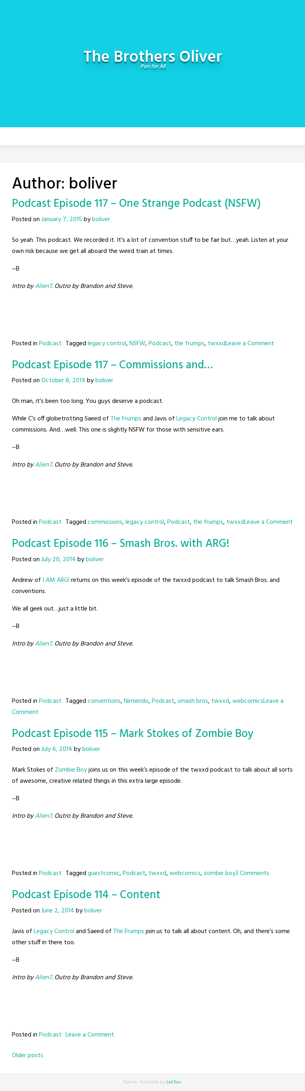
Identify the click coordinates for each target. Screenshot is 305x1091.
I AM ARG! (55, 580)
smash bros (193, 701)
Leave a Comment (250, 343)
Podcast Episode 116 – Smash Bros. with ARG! (121, 544)
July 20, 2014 (58, 559)
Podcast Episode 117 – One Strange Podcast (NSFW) (136, 204)
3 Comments (252, 873)
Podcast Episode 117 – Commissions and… (112, 365)
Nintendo (136, 701)
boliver (101, 219)
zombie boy (220, 873)
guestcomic (104, 873)
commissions (105, 522)
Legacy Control (196, 419)
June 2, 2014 (57, 911)
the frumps (189, 343)
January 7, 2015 (61, 219)
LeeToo (173, 1082)
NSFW (137, 343)
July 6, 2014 (56, 749)
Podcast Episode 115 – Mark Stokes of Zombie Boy (132, 734)
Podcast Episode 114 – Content (86, 895)
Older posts (27, 1055)
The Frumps (125, 419)
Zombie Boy (71, 770)
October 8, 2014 (63, 380)
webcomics (247, 701)
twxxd (217, 343)
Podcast (50, 343)
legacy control (107, 343)
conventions (104, 701)
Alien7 (43, 286)
